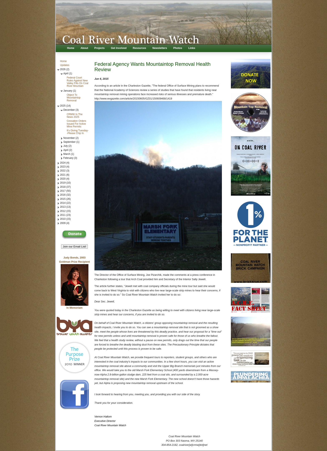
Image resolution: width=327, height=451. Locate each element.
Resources (139, 48)
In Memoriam (75, 307)
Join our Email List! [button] (74, 246)
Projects (99, 48)
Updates (64, 65)
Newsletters (159, 48)
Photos (177, 48)
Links (191, 48)
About (84, 48)
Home (70, 48)
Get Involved (119, 48)
